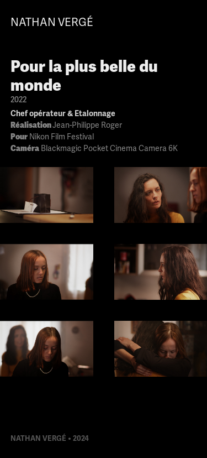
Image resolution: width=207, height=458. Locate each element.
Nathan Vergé (51, 22)
